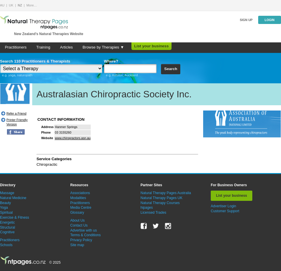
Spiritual (6, 212)
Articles (66, 47)
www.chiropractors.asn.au (72, 138)
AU (2, 5)
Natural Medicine (13, 198)
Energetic (7, 222)
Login (270, 20)
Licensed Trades (153, 212)
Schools (6, 245)
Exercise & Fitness (14, 217)
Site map (77, 245)
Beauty (5, 203)
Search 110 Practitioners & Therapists (35, 61)
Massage (7, 193)
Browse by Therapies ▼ (103, 47)
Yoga (4, 208)
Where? (111, 61)
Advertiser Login (223, 206)
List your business (151, 46)
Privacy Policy (81, 240)
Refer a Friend (16, 113)
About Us (77, 220)
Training (43, 47)
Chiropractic (47, 164)
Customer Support (225, 211)
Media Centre (80, 208)
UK (11, 5)
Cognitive (7, 232)
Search (170, 69)
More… (31, 5)
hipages (146, 208)
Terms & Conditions (85, 235)
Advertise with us (83, 230)
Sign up (246, 20)
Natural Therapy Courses (160, 203)
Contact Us (79, 225)
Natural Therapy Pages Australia (165, 193)
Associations (80, 193)
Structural (7, 227)
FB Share (16, 131)
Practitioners (16, 47)
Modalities (78, 198)
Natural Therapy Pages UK (161, 198)
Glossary (77, 212)
